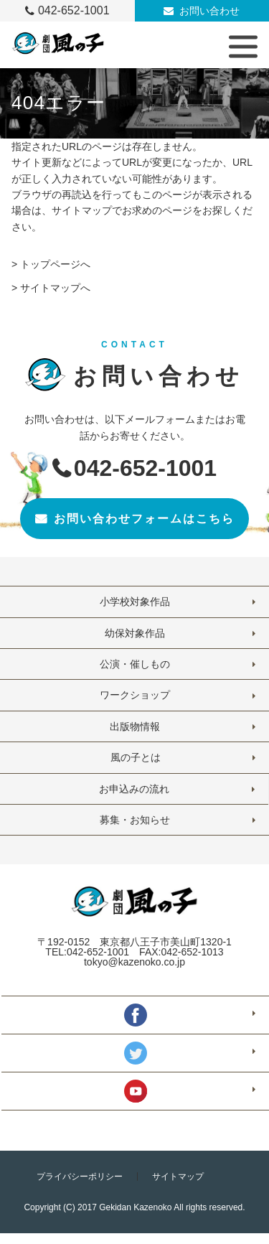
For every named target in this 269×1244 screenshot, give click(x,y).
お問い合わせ (209, 11)
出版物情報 (135, 726)
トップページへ (55, 264)
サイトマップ (178, 1176)
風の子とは (134, 757)
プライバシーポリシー (80, 1176)
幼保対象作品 (135, 633)
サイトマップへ (55, 288)
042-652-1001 (74, 10)
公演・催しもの (135, 664)
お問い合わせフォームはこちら (144, 519)
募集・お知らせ (135, 820)
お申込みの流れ (134, 789)
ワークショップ (135, 695)
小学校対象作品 (135, 601)
